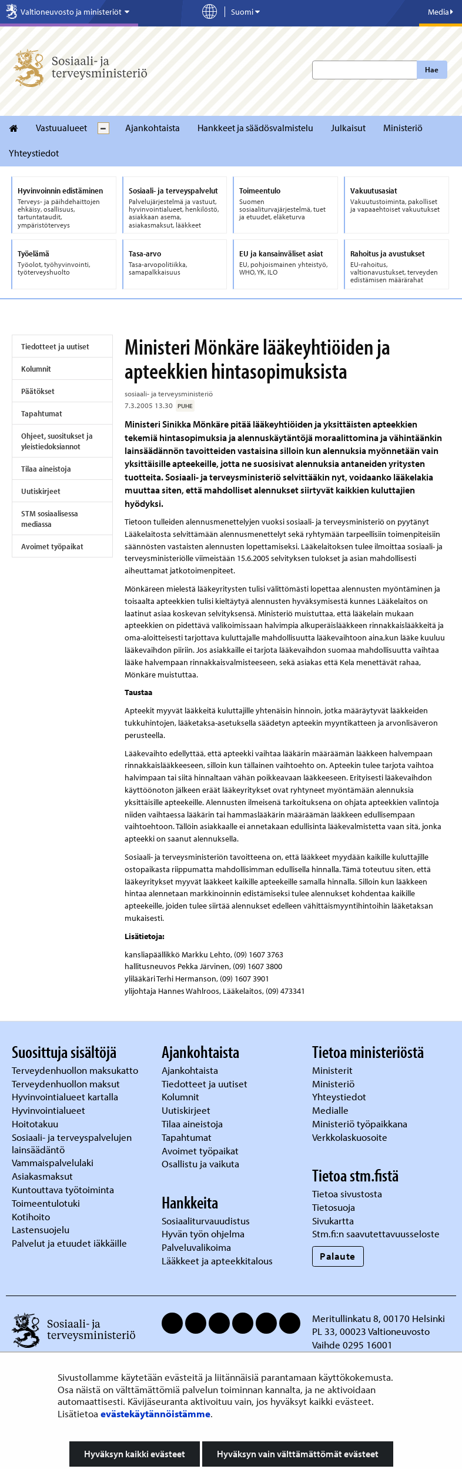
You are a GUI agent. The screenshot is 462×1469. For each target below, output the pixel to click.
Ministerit (333, 1070)
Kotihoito (31, 1216)
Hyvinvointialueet (50, 1110)
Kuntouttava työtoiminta (63, 1189)
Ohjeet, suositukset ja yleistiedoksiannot (57, 441)
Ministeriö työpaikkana (361, 1123)
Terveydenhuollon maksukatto (76, 1070)
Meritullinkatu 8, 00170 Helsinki (378, 1318)
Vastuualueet (61, 127)
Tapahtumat (41, 413)
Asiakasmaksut (42, 1176)
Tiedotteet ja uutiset (55, 346)
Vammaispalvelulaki (54, 1162)
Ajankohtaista (152, 127)
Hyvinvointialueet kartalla (66, 1096)
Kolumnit (36, 368)
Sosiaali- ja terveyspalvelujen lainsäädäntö (72, 1143)
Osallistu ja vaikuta (200, 1163)
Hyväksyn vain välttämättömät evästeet (298, 1454)
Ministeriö (403, 127)
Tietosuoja (333, 1207)
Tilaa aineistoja (46, 468)
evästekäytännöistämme (155, 1413)
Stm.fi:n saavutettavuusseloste (376, 1233)
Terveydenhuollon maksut (67, 1083)
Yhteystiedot (34, 153)
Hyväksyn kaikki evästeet (134, 1454)
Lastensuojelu (42, 1229)
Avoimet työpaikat (52, 546)
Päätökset (38, 391)
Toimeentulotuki (47, 1203)
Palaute (338, 1256)
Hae (431, 69)
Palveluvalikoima (196, 1247)
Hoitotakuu (36, 1123)
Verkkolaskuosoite (351, 1137)
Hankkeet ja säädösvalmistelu (255, 127)
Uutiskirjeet (41, 491)
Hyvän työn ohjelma (203, 1233)
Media (440, 11)
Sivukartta (333, 1220)
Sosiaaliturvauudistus (206, 1220)
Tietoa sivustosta (347, 1193)
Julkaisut (348, 127)
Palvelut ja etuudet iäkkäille (69, 1243)
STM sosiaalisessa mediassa (49, 518)
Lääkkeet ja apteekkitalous (217, 1260)
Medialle (331, 1110)
